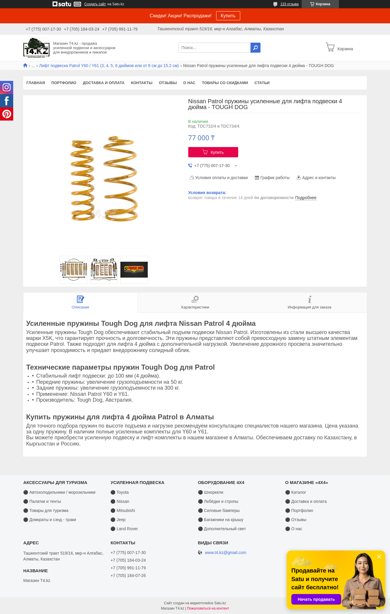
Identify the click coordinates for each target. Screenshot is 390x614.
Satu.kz (220, 603)
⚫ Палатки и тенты (42, 501)
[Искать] (255, 48)
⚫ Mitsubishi (122, 510)
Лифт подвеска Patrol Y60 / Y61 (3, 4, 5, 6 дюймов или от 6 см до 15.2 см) (109, 65)
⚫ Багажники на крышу (220, 519)
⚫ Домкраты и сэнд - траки (49, 519)
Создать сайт (95, 4)
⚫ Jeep (117, 519)
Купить (228, 15)
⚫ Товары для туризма (45, 510)
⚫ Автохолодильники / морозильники (59, 492)
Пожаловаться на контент (208, 608)
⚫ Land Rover (124, 528)
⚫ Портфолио (299, 510)
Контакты (141, 83)
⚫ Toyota (119, 492)
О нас (189, 83)
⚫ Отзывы (295, 519)
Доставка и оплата (104, 83)
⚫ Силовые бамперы (219, 510)
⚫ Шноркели (210, 492)
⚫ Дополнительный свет (222, 528)
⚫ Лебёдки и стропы (218, 501)
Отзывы (168, 83)
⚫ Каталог (295, 492)
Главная (35, 83)
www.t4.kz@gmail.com (225, 552)
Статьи (262, 83)
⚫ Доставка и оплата (306, 501)
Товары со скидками (225, 83)
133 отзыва (289, 4)
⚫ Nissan (119, 501)
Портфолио (63, 83)
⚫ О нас (293, 528)
